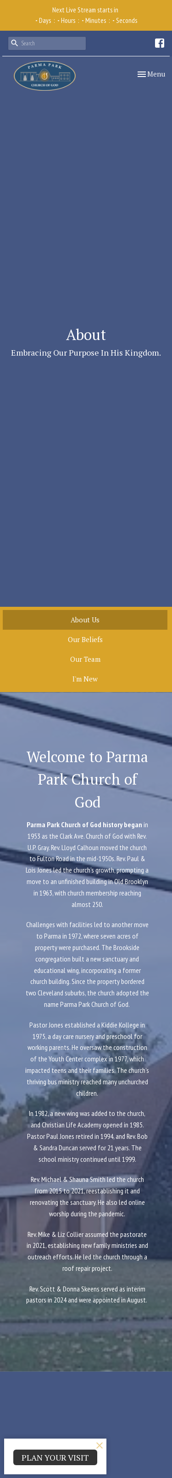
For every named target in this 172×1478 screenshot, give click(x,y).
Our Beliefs (85, 639)
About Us (85, 619)
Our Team (85, 659)
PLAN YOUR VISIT (55, 1457)
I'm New (85, 678)
